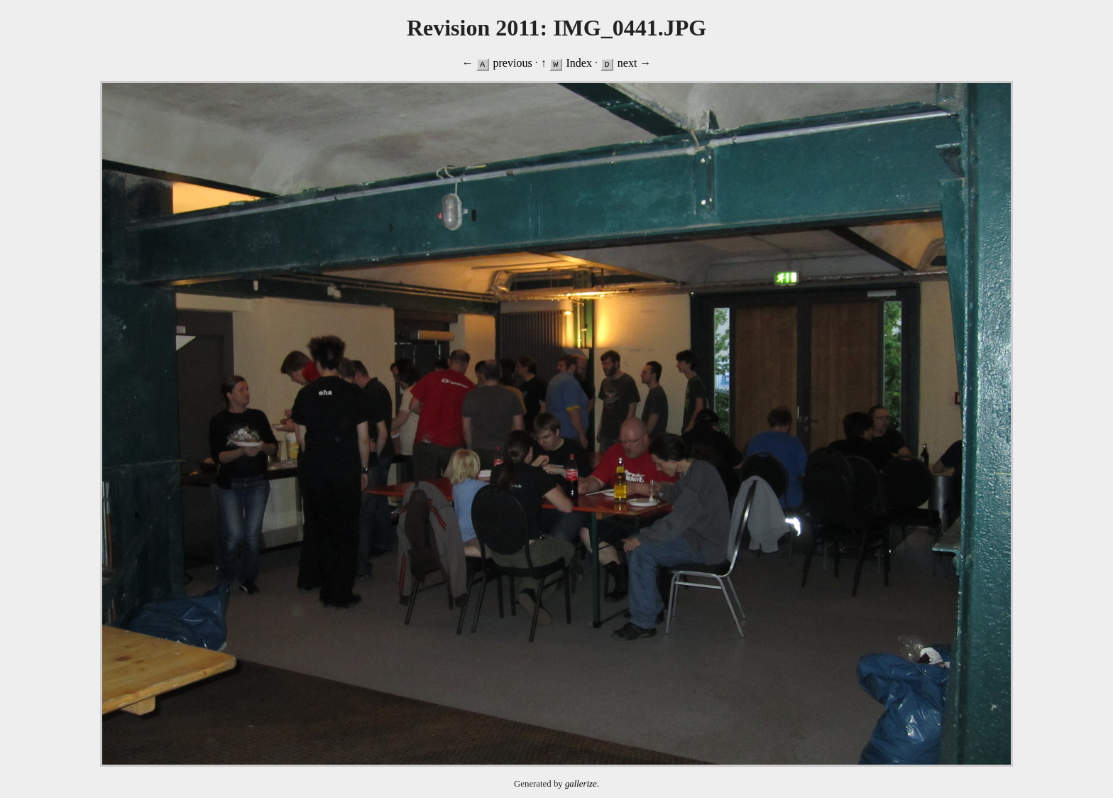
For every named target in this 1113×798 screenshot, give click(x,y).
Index (578, 63)
